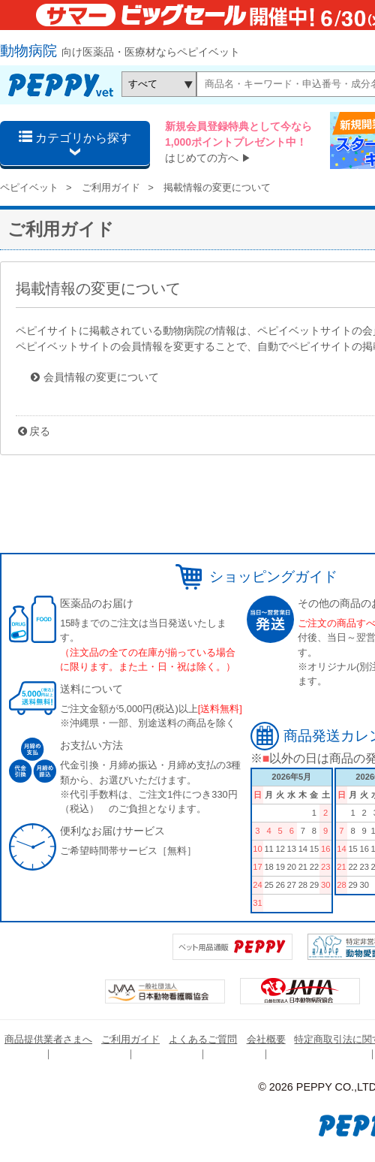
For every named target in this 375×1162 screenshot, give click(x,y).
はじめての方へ (201, 158)
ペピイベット (29, 187)
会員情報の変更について (101, 377)
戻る (39, 431)
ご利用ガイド (111, 187)
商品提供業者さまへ (48, 1039)
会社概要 (266, 1039)
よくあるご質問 (203, 1039)
